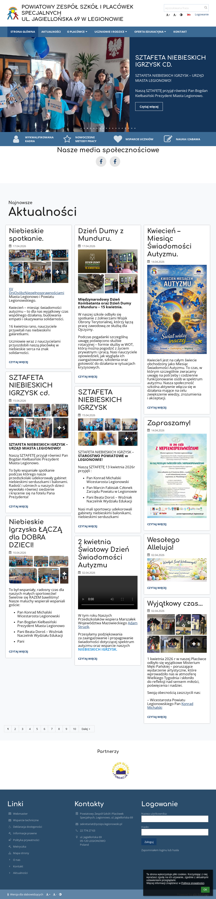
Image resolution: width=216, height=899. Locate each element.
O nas (16, 860)
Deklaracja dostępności (27, 827)
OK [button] (205, 889)
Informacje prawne (25, 833)
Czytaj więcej (153, 106)
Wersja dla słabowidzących (25, 894)
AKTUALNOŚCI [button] (51, 32)
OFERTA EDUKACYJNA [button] (150, 32)
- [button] (175, 15)
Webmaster (20, 814)
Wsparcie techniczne (26, 820)
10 (74, 729)
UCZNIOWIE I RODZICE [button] (111, 32)
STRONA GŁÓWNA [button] (23, 32)
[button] (189, 14)
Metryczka (19, 846)
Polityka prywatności (26, 840)
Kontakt (18, 866)
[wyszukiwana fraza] (186, 8)
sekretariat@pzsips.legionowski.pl (101, 824)
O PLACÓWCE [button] (77, 32)
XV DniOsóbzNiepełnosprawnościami (36, 290)
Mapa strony (21, 853)
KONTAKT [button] (180, 32)
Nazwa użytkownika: (154, 814)
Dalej (86, 729)
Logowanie (202, 14)
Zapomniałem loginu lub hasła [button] (160, 850)
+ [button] (168, 15)
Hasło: (145, 827)
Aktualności (20, 873)
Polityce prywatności (192, 883)
